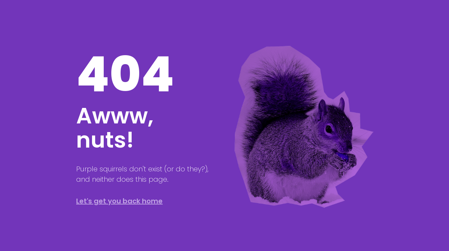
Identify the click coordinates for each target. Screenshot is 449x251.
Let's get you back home (119, 201)
